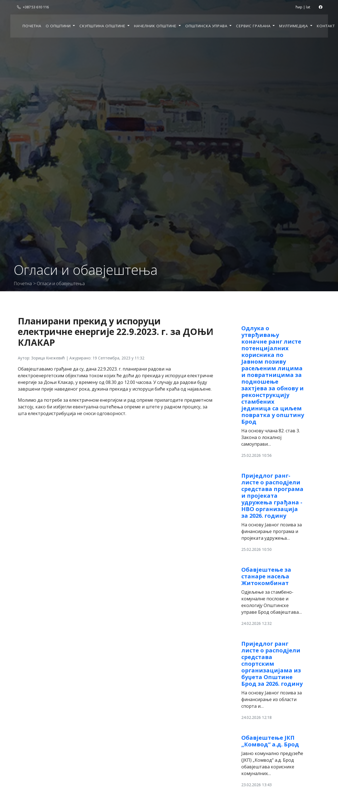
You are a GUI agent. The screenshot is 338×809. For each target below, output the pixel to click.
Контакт (326, 25)
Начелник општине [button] (155, 25)
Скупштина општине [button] (103, 25)
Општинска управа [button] (206, 25)
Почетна (32, 25)
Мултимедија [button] (294, 25)
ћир (299, 6)
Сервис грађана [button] (254, 25)
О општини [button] (59, 25)
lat (308, 6)
